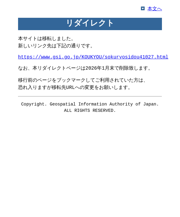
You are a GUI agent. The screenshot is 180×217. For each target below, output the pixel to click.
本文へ (154, 9)
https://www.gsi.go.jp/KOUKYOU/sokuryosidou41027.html (93, 58)
